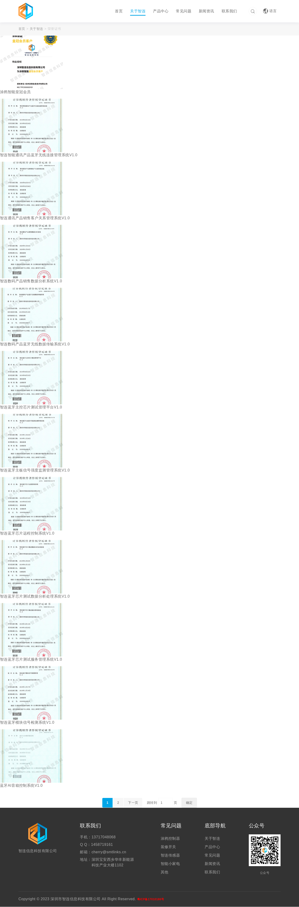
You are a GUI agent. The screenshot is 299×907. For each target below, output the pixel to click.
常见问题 (183, 11)
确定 (189, 803)
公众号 (256, 826)
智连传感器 (170, 855)
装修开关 (168, 847)
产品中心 (160, 11)
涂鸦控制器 (170, 839)
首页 (118, 11)
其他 (164, 872)
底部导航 (215, 826)
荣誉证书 (54, 29)
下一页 (133, 803)
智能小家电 (170, 864)
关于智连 (137, 11)
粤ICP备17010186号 (150, 899)
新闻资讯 (206, 11)
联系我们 (229, 11)
